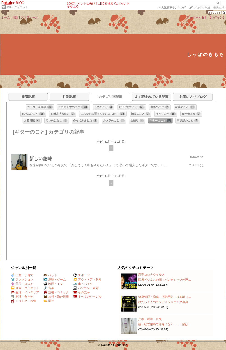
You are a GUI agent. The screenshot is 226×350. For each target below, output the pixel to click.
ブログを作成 (202, 7)
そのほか (81, 292)
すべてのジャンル (87, 296)
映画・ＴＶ (53, 283)
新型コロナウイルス (151, 274)
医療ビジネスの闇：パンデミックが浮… (164, 279)
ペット (50, 275)
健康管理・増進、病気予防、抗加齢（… (164, 296)
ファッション (22, 279)
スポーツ (81, 275)
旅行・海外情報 (56, 296)
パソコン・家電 (86, 288)
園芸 (49, 301)
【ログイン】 (217, 17)
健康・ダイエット (17, 7)
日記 (15, 17)
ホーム (5, 17)
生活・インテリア (25, 292)
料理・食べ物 (22, 296)
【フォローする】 (195, 17)
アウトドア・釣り (87, 279)
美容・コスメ (22, 283)
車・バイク (83, 283)
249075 (214, 12)
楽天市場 (218, 7)
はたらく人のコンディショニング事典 (163, 302)
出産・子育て (22, 275)
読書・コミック (56, 292)
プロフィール (29, 17)
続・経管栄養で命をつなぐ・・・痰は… (164, 324)
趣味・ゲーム (55, 279)
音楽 (49, 288)
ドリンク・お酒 (23, 301)
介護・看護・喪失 (150, 319)
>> (172, 7)
